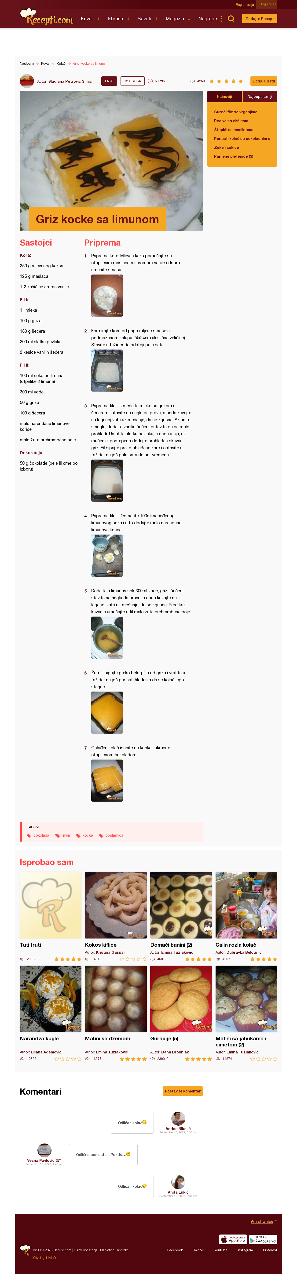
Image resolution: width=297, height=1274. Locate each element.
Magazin (175, 18)
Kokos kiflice (116, 916)
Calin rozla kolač (246, 916)
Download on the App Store (233, 1239)
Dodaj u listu (264, 81)
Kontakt (122, 1250)
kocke (88, 835)
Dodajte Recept (260, 18)
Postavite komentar (183, 1091)
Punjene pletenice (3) (233, 156)
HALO (51, 1258)
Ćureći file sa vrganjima (235, 112)
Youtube (220, 1250)
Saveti (144, 18)
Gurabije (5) (181, 1013)
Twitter (198, 1250)
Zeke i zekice (226, 147)
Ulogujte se (268, 5)
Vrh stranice (262, 1221)
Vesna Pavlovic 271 (44, 1160)
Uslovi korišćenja (86, 1250)
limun (66, 835)
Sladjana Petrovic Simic (70, 81)
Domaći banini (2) (181, 916)
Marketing (107, 1250)
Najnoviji (224, 96)
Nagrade (207, 18)
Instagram (245, 1250)
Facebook (175, 1250)
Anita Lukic (178, 1192)
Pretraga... (231, 18)
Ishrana (115, 18)
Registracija (246, 5)
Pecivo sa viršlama (231, 120)
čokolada (41, 835)
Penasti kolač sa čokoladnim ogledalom (242, 138)
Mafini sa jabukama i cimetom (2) (246, 1013)
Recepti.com (47, 17)
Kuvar (87, 18)
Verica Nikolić (178, 1128)
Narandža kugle (51, 1013)
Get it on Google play (263, 1239)
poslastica (114, 835)
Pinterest (270, 1250)
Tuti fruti (51, 916)
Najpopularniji (260, 96)
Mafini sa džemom (116, 1013)
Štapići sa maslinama (233, 129)
